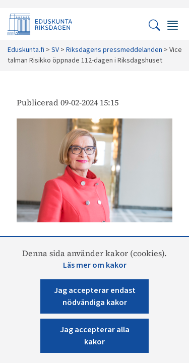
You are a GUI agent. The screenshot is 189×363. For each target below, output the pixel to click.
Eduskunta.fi (26, 50)
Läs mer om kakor (95, 265)
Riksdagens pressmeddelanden (114, 50)
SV (55, 50)
